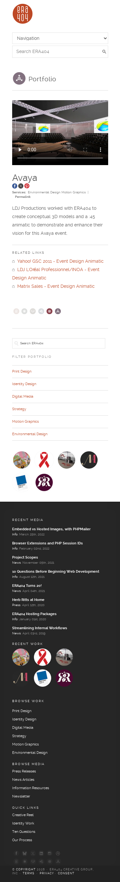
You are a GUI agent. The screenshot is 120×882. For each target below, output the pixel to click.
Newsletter (21, 796)
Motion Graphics (73, 192)
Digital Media (22, 397)
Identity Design (24, 384)
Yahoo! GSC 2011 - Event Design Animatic (58, 261)
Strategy (19, 409)
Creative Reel (23, 815)
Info (15, 534)
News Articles (23, 780)
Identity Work (23, 823)
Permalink (23, 196)
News (16, 562)
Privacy (47, 873)
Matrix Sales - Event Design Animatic (53, 286)
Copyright (26, 869)
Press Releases (24, 771)
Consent (66, 873)
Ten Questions (23, 832)
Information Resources (30, 788)
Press (16, 605)
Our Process (22, 840)
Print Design (21, 372)
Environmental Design (44, 192)
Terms (29, 873)
